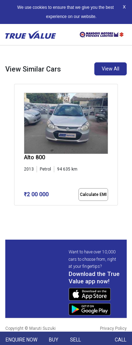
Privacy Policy (113, 328)
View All (110, 69)
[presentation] (17, 146)
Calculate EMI (93, 194)
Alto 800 (34, 157)
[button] (16, 211)
